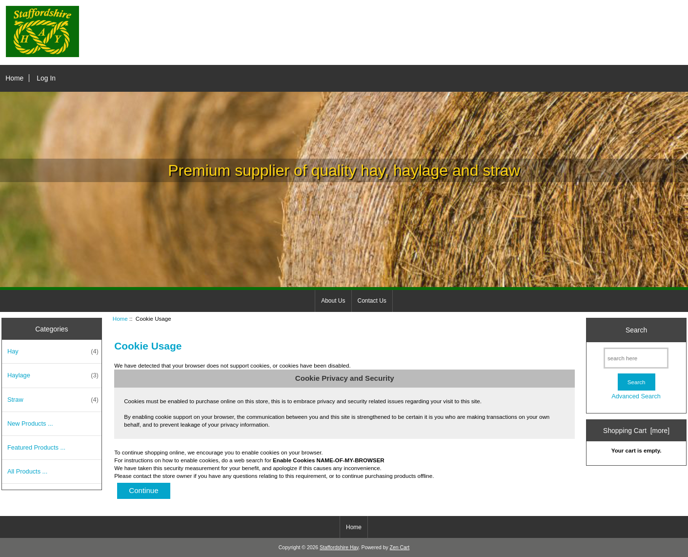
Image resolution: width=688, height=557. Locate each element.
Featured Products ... (36, 447)
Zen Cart (400, 547)
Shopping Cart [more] (636, 430)
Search (636, 330)
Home (14, 78)
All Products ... (27, 471)
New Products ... (30, 423)
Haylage (53, 375)
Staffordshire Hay (339, 547)
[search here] (636, 358)
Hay (53, 351)
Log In (46, 78)
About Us (333, 300)
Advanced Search (636, 396)
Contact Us (372, 300)
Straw (53, 400)
